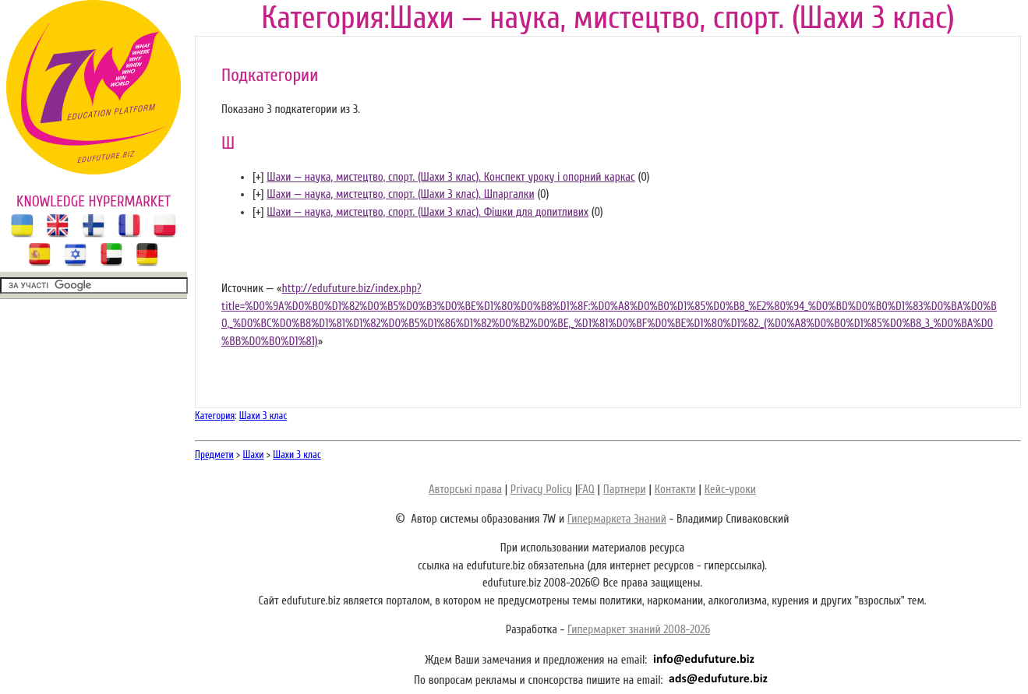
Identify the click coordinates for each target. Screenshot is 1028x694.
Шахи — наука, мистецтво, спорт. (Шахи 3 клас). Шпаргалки (400, 194)
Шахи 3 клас (263, 415)
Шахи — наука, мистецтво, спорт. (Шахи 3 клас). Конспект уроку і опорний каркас (450, 177)
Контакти (675, 489)
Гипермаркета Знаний (616, 519)
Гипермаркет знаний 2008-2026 (638, 629)
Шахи (253, 454)
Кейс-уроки (730, 489)
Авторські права (465, 489)
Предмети (214, 454)
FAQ (586, 489)
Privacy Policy (541, 489)
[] (258, 177)
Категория (215, 415)
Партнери (624, 489)
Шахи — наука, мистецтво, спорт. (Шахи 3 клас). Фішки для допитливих (427, 212)
